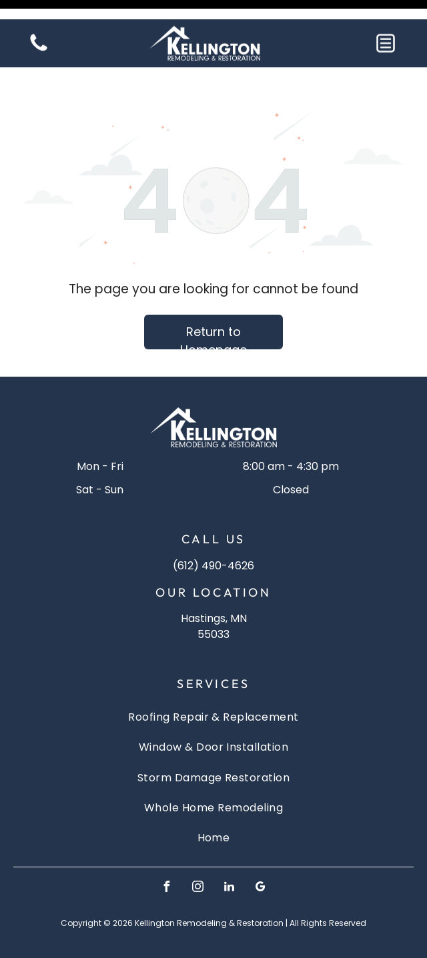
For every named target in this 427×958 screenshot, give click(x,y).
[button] (385, 24)
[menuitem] (213, 684)
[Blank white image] (38, 31)
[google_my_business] (261, 855)
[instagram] (198, 855)
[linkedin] (229, 855)
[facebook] (166, 855)
